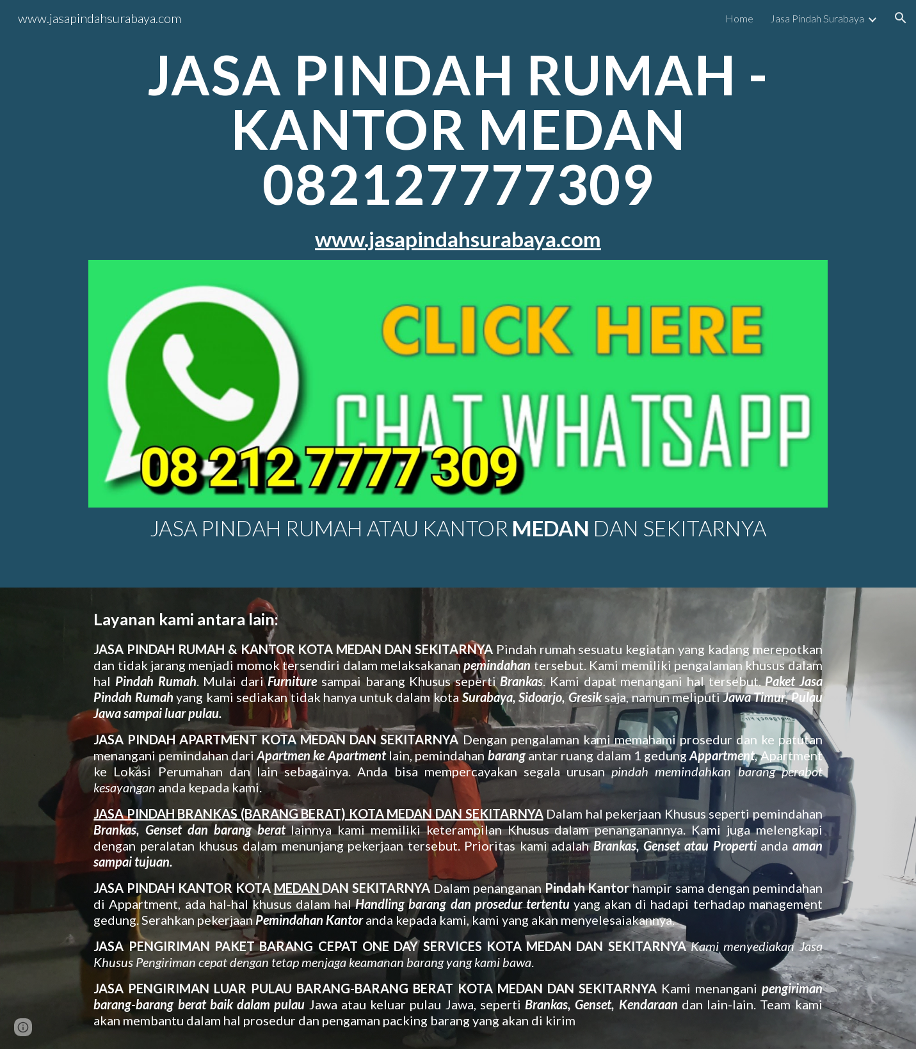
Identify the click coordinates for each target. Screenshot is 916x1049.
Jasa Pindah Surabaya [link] (817, 18)
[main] (457, 149)
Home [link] (739, 18)
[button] (900, 18)
